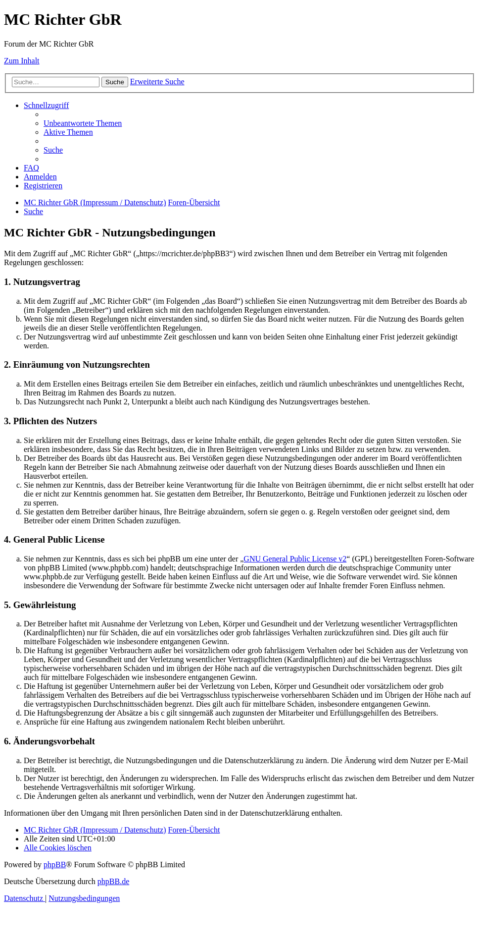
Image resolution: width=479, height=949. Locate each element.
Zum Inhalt (22, 60)
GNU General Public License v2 (294, 559)
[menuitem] (83, 123)
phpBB (55, 864)
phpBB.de (113, 881)
